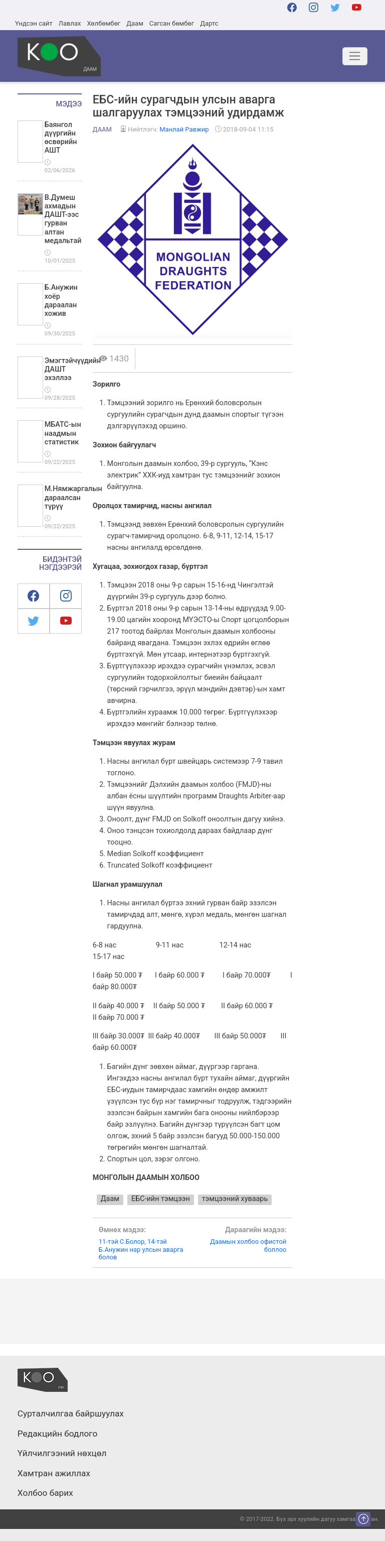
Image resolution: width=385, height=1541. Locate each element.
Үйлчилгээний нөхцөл (62, 1454)
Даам (134, 23)
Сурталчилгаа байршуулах (71, 1414)
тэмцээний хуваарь (235, 1199)
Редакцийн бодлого (57, 1434)
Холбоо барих (45, 1493)
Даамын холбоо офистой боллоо (239, 1239)
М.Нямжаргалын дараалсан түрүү (73, 498)
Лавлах (70, 23)
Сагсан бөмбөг (171, 23)
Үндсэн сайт (34, 23)
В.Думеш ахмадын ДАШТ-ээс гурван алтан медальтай (63, 219)
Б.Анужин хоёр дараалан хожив (61, 300)
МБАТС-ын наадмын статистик (63, 433)
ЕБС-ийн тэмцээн (160, 1199)
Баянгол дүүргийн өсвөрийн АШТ (61, 138)
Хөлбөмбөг (103, 23)
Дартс (209, 23)
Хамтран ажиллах (54, 1474)
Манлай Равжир (184, 129)
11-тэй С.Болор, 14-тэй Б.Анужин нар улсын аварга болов (145, 1243)
